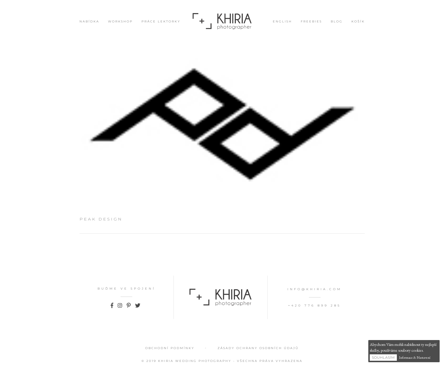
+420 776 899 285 (314, 305)
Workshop (120, 21)
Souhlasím (383, 357)
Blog (337, 21)
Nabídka (89, 21)
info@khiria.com (314, 289)
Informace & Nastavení (414, 357)
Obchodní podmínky (169, 348)
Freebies (311, 21)
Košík (358, 21)
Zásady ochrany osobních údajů (258, 348)
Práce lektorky (161, 21)
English (282, 21)
